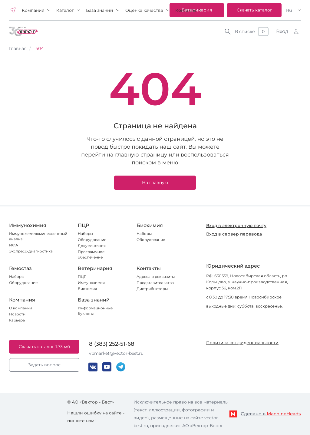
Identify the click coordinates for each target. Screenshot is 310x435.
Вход (282, 31)
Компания (33, 10)
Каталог (65, 10)
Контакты (185, 10)
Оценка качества (144, 10)
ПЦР (82, 276)
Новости (17, 314)
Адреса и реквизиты (156, 276)
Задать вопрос (44, 364)
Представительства (155, 282)
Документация (92, 245)
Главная (17, 48)
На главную (155, 182)
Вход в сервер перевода (234, 234)
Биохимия (87, 288)
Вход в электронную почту (236, 225)
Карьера (17, 320)
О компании (20, 308)
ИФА (13, 245)
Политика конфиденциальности (242, 342)
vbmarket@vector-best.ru (116, 353)
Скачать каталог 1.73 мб (44, 346)
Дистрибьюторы (152, 288)
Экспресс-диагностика (31, 251)
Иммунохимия (91, 282)
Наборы (85, 233)
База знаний (99, 10)
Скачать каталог (254, 10)
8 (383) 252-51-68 (111, 344)
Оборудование (92, 239)
